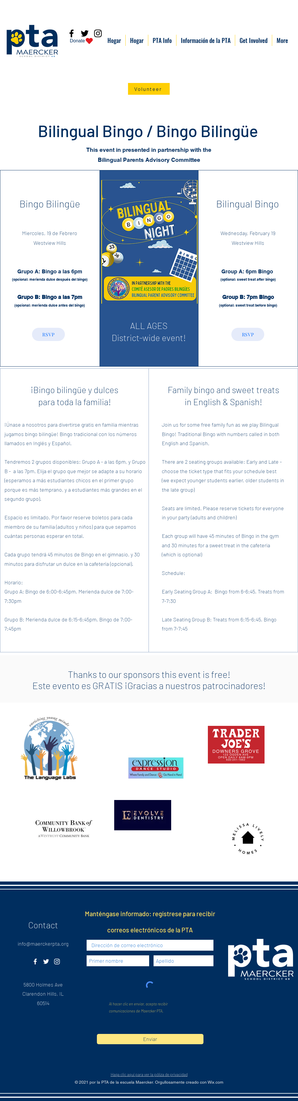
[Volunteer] (149, 89)
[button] (162, 40)
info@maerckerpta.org (43, 943)
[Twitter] (46, 961)
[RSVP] (48, 334)
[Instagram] (57, 961)
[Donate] (82, 41)
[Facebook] (35, 961)
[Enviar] (150, 1039)
